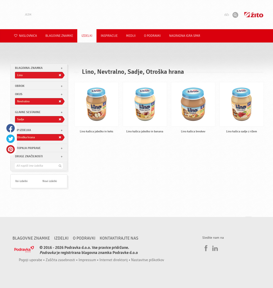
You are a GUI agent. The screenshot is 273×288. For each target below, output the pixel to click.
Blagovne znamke (59, 36)
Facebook (10, 128)
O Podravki (152, 36)
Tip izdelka (23, 130)
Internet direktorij (113, 260)
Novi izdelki (49, 181)
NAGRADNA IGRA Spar (184, 36)
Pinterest (10, 149)
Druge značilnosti (29, 156)
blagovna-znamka (29, 68)
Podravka (136, 14)
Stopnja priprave (28, 148)
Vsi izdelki (21, 181)
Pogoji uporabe (30, 260)
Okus (18, 94)
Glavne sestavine (28, 112)
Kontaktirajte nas (119, 238)
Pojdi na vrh (248, 221)
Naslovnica (25, 36)
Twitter (10, 138)
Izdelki (86, 36)
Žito (253, 14)
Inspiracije (109, 36)
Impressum (87, 260)
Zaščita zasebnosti (60, 260)
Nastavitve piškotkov (147, 260)
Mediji (131, 36)
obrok (19, 86)
